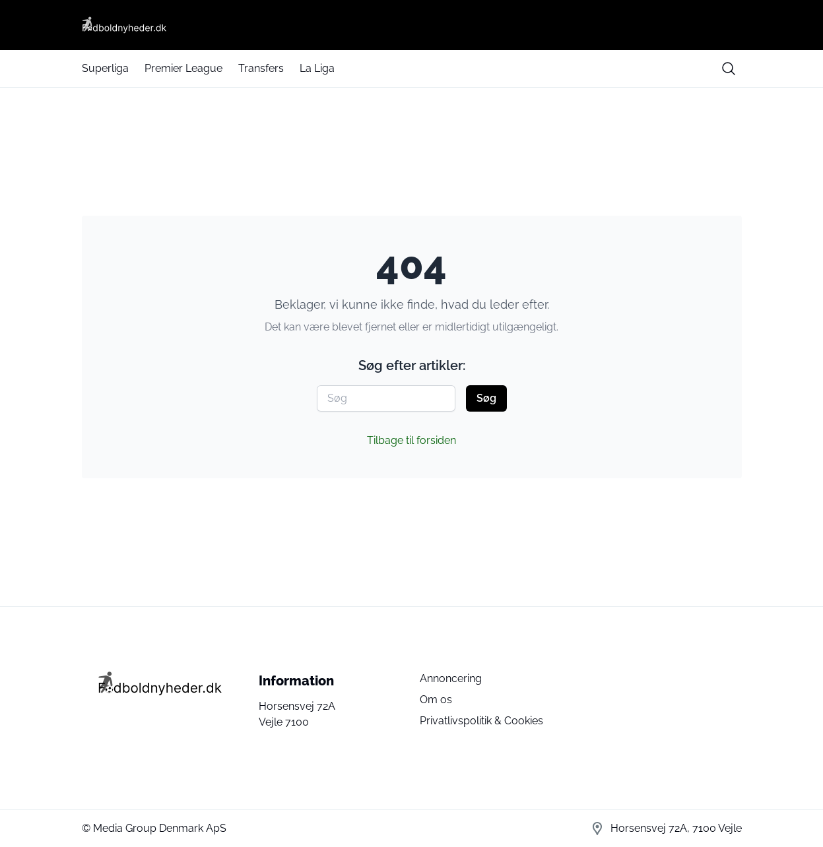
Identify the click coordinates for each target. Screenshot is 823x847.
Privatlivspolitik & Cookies (481, 720)
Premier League (183, 68)
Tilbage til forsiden (411, 440)
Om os (436, 699)
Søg (486, 398)
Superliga (105, 68)
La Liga (317, 68)
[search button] (728, 68)
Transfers (261, 68)
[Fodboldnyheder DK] (412, 25)
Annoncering (451, 678)
